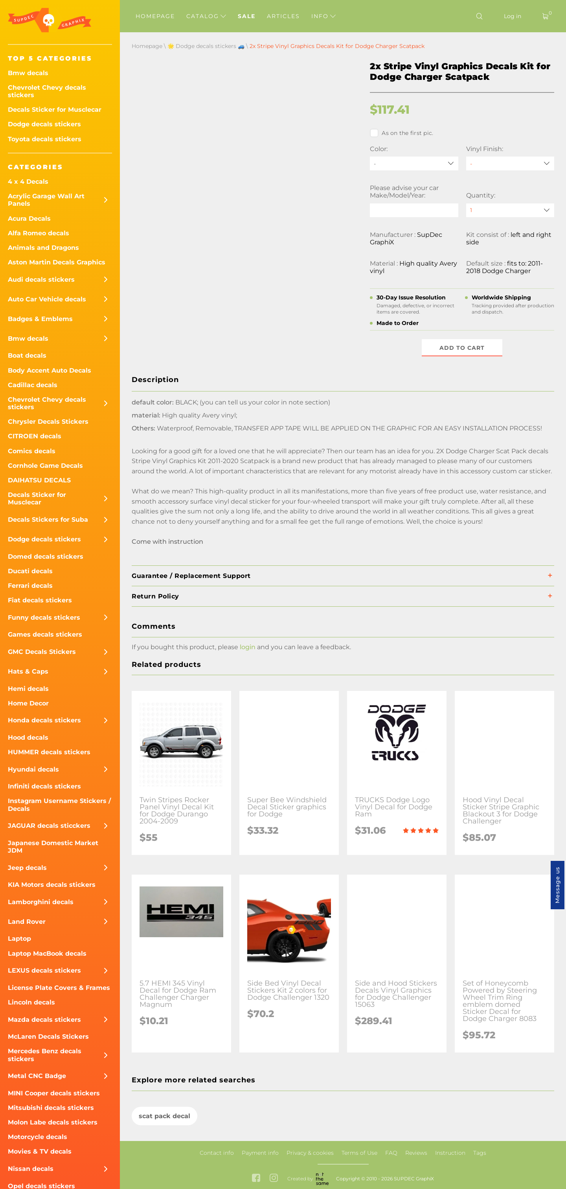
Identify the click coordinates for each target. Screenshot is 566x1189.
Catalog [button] (206, 16)
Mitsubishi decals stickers (51, 1107)
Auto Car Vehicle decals (47, 299)
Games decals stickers (45, 634)
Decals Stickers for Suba (48, 519)
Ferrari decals (30, 585)
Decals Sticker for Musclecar (54, 109)
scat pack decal (164, 1116)
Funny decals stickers (44, 617)
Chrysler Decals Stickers (48, 421)
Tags (479, 1152)
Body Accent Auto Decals (49, 370)
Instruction (450, 1152)
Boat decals (27, 355)
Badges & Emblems (40, 319)
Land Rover (27, 921)
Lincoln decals (31, 1002)
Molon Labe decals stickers (52, 1122)
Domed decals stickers (45, 556)
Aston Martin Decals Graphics (56, 262)
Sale (246, 16)
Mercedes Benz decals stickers (44, 1054)
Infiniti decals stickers (44, 786)
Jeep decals (27, 867)
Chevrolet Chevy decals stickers (47, 91)
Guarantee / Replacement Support (191, 576)
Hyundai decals (33, 769)
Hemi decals (28, 688)
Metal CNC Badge (37, 1076)
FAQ (391, 1152)
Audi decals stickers (41, 279)
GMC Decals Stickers (42, 651)
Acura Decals (29, 218)
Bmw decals (28, 73)
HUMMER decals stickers (49, 752)
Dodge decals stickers (44, 124)
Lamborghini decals (41, 902)
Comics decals (31, 451)
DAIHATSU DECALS (39, 480)
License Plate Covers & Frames (59, 987)
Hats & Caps (28, 671)
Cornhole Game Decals (45, 465)
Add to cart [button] (462, 347)
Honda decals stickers (44, 720)
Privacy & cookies (310, 1152)
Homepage (155, 16)
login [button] (247, 647)
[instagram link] (274, 1179)
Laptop (19, 938)
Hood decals (28, 737)
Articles (283, 16)
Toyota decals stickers (44, 139)
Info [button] (323, 16)
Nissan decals (30, 1168)
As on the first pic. (401, 133)
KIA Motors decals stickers (52, 884)
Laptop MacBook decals (47, 953)
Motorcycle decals (37, 1137)
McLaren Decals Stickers (48, 1036)
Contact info (217, 1152)
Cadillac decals (32, 385)
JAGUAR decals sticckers (49, 825)
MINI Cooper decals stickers (54, 1093)
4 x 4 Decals (28, 181)
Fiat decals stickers (40, 600)
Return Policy (155, 596)
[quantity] (510, 210)
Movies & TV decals (40, 1151)
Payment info (260, 1152)
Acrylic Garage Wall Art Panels (46, 199)
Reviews (416, 1152)
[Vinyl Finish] (510, 163)
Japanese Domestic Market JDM (53, 846)
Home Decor (28, 703)
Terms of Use (359, 1152)
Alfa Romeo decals (38, 233)
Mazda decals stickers (44, 1019)
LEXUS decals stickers (44, 970)
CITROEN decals (34, 436)
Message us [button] (557, 885)
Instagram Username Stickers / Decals (59, 804)
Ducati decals (30, 571)
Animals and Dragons (43, 247)
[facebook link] (256, 1179)
